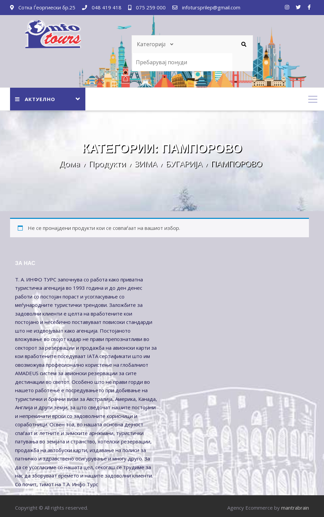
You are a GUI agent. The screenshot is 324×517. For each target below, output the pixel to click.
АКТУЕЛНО (35, 99)
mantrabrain (295, 507)
